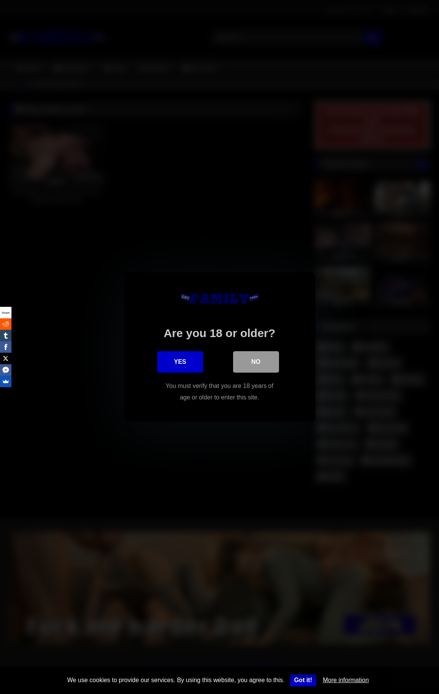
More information (346, 680)
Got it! (303, 680)
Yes (180, 361)
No (256, 361)
